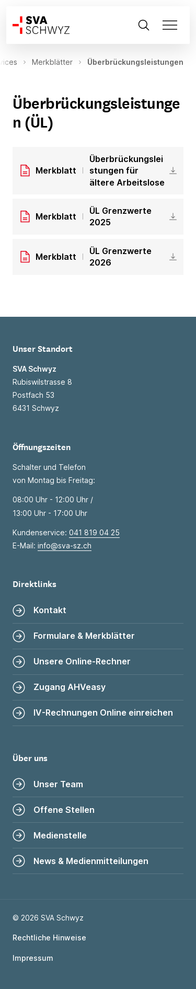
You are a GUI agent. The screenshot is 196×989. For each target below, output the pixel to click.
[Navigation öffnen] (173, 25)
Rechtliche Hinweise (49, 937)
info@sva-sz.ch (64, 545)
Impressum (33, 957)
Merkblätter (52, 62)
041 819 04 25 (94, 532)
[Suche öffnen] (143, 25)
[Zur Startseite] (38, 25)
